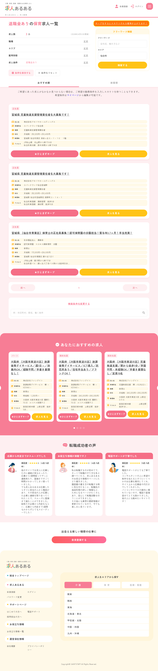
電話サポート (33, 611)
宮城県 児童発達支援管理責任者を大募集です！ (41, 114)
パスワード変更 (14, 597)
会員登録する (79, 540)
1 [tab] (74, 429)
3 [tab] (80, 429)
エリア (101, 49)
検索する (123, 65)
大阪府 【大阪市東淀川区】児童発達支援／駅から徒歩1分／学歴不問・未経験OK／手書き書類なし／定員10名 (126, 369)
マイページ (73, 95)
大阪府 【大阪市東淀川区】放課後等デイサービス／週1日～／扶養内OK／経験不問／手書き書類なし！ (30, 369)
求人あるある (10, 15)
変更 (86, 41)
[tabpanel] (31, 388)
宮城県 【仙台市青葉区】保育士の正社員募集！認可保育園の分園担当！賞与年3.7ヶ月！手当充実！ (72, 233)
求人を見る (113, 154)
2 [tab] (77, 429)
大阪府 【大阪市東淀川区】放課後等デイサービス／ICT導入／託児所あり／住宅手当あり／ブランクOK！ (79, 369)
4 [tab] (83, 429)
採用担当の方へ (14, 616)
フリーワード (104, 37)
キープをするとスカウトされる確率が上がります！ (121, 23)
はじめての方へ (14, 611)
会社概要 (11, 646)
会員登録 (11, 591)
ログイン (31, 591)
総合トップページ (19, 575)
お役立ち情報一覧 (15, 631)
